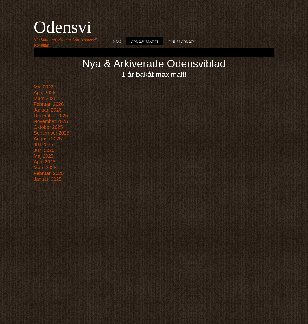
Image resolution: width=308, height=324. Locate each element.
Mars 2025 (45, 167)
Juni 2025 (44, 150)
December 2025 (51, 115)
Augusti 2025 (48, 138)
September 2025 (51, 133)
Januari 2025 (48, 179)
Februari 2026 (49, 104)
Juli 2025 (43, 144)
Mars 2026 (45, 98)
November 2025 (51, 121)
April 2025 (44, 161)
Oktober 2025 (48, 127)
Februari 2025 (49, 173)
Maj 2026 (43, 86)
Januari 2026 (48, 109)
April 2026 (44, 92)
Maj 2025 (43, 156)
